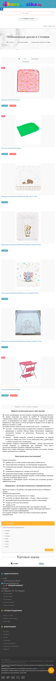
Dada (6, 538)
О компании (5, 640)
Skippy (6, 541)
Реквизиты (5, 649)
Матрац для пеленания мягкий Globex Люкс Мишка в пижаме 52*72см (21, 244)
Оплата (4, 637)
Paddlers (7, 530)
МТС (5, 578)
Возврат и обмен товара (9, 618)
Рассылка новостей (7, 602)
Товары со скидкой (7, 605)
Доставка (5, 631)
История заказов (7, 596)
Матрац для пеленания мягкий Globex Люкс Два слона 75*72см (19, 196)
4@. (41, 668)
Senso (6, 544)
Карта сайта (5, 621)
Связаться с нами (7, 615)
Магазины (5, 634)
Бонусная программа (8, 643)
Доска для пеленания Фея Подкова (11, 148)
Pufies (6, 546)
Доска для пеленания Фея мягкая (10, 100)
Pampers (7, 536)
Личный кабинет (7, 593)
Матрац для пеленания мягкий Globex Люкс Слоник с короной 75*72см (21, 341)
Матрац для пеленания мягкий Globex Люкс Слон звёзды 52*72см (19, 293)
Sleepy (6, 533)
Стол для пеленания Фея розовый (10, 389)
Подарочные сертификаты (9, 646)
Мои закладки (6, 599)
